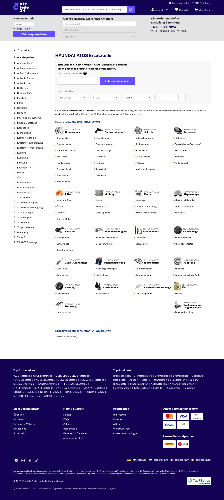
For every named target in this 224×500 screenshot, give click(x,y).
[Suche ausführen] (131, 9)
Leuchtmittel (24, 167)
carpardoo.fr (182, 459)
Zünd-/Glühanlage (27, 242)
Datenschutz (120, 419)
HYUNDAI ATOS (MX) (66, 336)
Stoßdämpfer (24, 217)
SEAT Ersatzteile (43, 387)
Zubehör (21, 237)
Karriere (19, 419)
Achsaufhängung (26, 68)
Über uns (18, 414)
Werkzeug (22, 232)
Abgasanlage (24, 63)
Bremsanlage (24, 92)
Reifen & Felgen (26, 187)
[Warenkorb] (202, 9)
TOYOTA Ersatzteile (48, 383)
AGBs (116, 424)
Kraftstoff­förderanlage (30, 147)
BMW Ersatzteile (67, 379)
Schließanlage (25, 212)
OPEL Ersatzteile (42, 375)
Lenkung (22, 162)
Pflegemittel (24, 182)
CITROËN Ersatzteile (25, 391)
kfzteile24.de (139, 459)
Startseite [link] (23, 50)
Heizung (21, 112)
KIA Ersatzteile (73, 391)
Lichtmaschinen (122, 387)
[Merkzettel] (182, 9)
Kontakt (67, 414)
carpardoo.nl (161, 459)
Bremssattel (120, 383)
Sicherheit (19, 433)
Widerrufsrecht (121, 428)
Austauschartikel (73, 438)
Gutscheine (19, 428)
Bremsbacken (181, 375)
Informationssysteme (29, 117)
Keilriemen (189, 387)
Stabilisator (119, 379)
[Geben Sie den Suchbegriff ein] (94, 9)
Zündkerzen (173, 387)
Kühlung (21, 152)
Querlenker (198, 375)
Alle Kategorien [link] (24, 57)
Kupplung (22, 157)
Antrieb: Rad (24, 82)
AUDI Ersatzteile (45, 379)
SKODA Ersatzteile (24, 383)
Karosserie (23, 127)
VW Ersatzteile (21, 375)
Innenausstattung (27, 122)
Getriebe (22, 107)
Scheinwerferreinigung (30, 207)
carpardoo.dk (203, 459)
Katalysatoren (142, 387)
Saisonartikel (24, 197)
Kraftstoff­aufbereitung (30, 142)
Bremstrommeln (143, 375)
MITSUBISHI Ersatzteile (27, 396)
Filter (20, 102)
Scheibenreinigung (27, 202)
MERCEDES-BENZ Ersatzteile (72, 375)
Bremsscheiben (122, 375)
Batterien (22, 87)
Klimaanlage (24, 132)
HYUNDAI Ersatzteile (68, 387)
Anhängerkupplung (28, 73)
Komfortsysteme (26, 137)
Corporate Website (25, 424)
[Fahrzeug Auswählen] (117, 81)
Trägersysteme (25, 227)
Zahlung (67, 424)
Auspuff (133, 379)
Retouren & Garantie (75, 433)
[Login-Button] (160, 9)
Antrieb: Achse (25, 77)
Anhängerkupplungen (182, 383)
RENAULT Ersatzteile (92, 379)
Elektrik (21, 97)
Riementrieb (24, 192)
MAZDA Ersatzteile (94, 387)
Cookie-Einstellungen (125, 433)
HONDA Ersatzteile (96, 391)
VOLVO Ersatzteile (54, 396)
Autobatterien (159, 383)
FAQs (66, 419)
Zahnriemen (160, 379)
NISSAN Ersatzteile (51, 391)
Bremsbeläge (162, 375)
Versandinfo (70, 428)
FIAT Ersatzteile (22, 387)
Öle (19, 177)
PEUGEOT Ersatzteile (75, 383)
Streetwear (23, 222)
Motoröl (146, 379)
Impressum (119, 414)
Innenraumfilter (139, 383)
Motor (20, 172)
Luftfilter (158, 387)
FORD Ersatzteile (23, 379)
